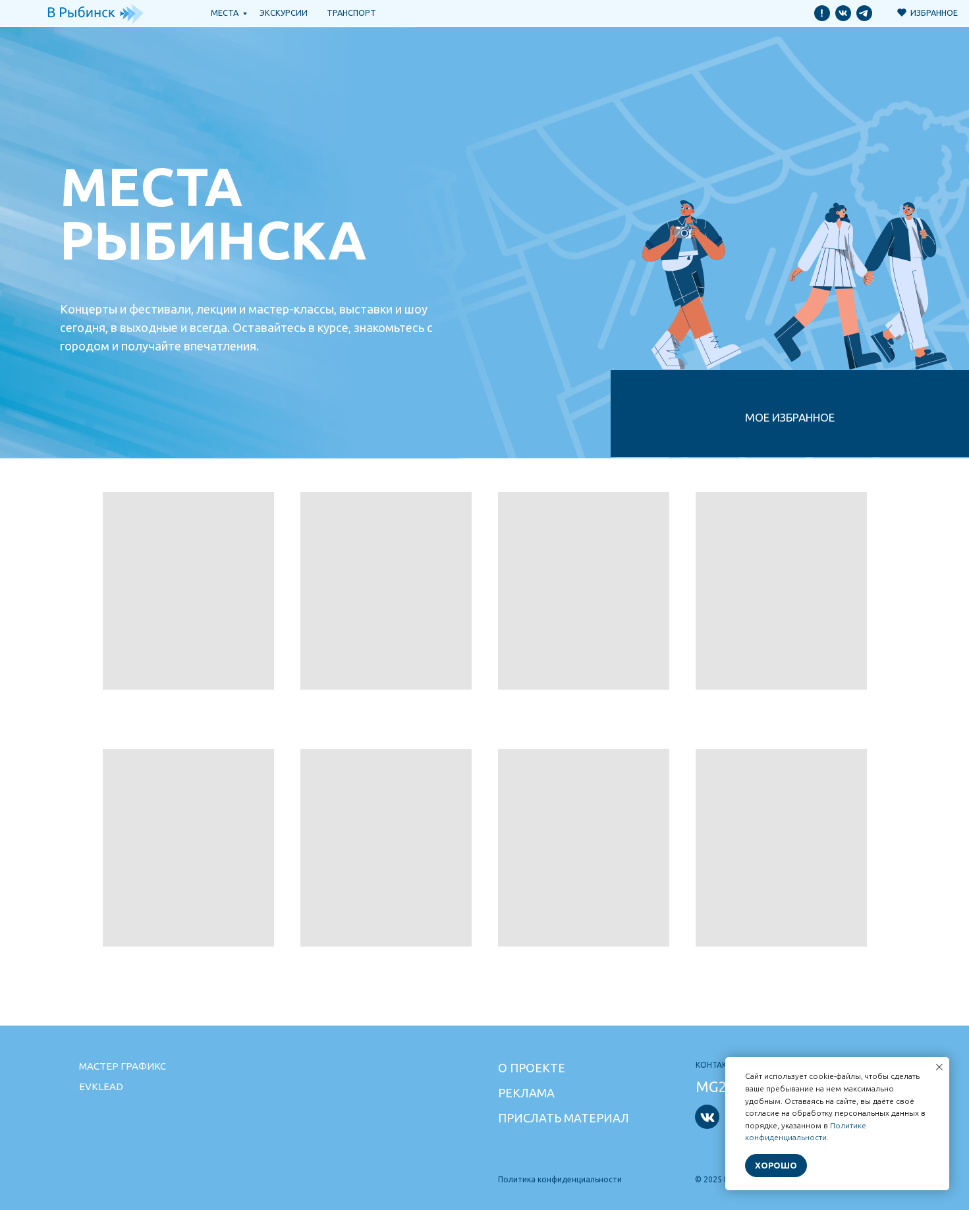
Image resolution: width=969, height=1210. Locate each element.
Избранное (934, 12)
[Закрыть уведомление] (939, 1067)
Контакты (717, 1064)
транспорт (351, 12)
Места (224, 12)
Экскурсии (284, 12)
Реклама (526, 1092)
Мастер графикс (122, 1066)
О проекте (531, 1067)
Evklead (101, 1086)
